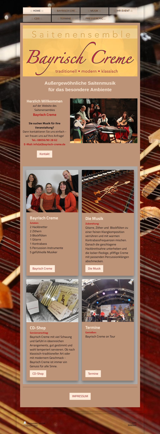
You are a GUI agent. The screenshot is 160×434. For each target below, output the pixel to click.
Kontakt (45, 154)
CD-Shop (38, 373)
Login (134, 422)
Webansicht (132, 425)
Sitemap (42, 423)
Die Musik (94, 268)
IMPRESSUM (80, 396)
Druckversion (31, 423)
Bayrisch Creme (42, 268)
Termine (93, 373)
